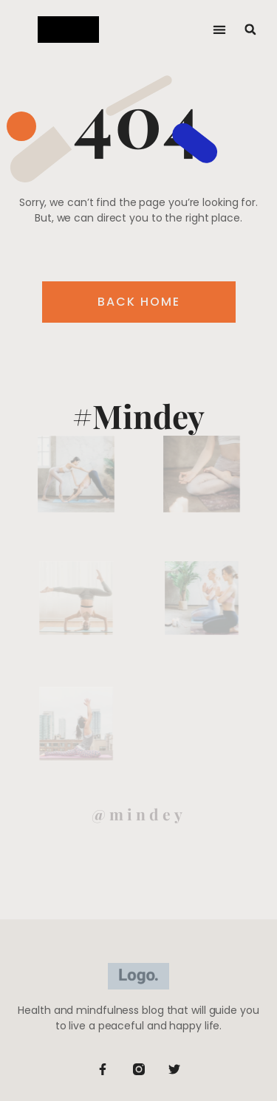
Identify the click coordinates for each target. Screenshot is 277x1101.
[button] (220, 30)
